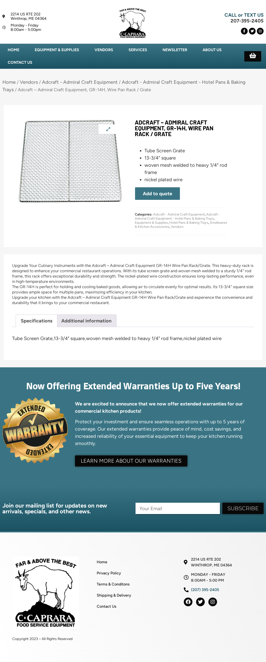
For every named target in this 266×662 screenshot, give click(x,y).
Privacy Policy (109, 573)
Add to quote (157, 193)
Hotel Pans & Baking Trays (188, 223)
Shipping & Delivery (114, 595)
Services (138, 50)
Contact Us (20, 62)
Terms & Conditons (113, 584)
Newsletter (175, 50)
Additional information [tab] (86, 321)
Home (13, 50)
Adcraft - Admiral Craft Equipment (80, 82)
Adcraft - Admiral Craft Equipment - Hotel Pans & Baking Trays (177, 216)
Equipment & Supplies (57, 50)
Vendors (104, 50)
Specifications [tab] (36, 321)
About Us (212, 50)
